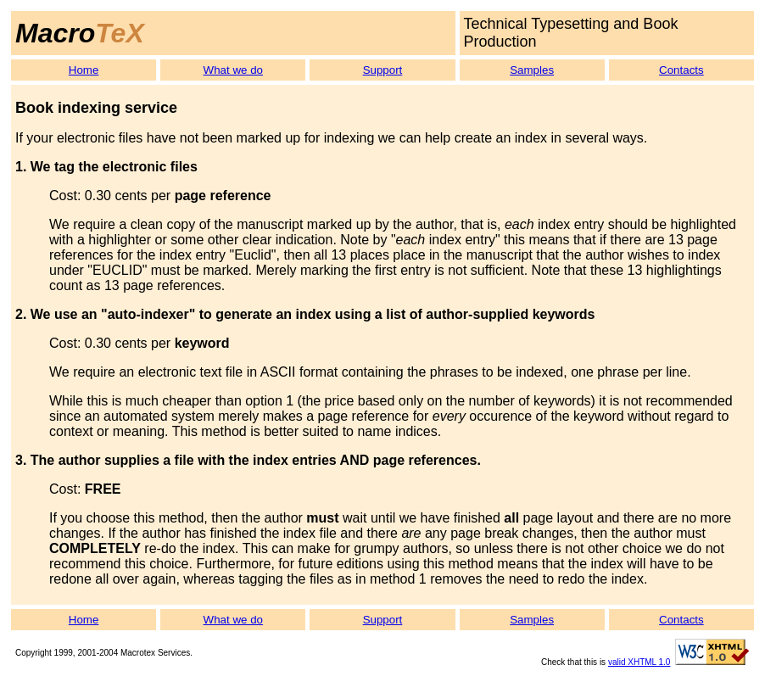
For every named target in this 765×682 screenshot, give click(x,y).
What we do (233, 70)
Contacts (681, 70)
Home (84, 70)
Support (383, 70)
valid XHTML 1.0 (639, 662)
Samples (532, 70)
